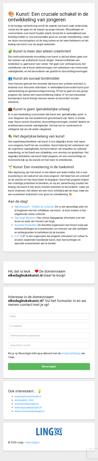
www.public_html (24, 400)
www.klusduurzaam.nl (26, 403)
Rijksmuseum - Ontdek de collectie (34, 206)
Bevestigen (49, 366)
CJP (16, 236)
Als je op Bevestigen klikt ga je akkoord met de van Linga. (46, 355)
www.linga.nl (32, 442)
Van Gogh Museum (25, 217)
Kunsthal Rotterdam (25, 225)
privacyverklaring (70, 353)
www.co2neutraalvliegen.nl (29, 411)
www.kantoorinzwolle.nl (27, 396)
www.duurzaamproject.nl (28, 407)
